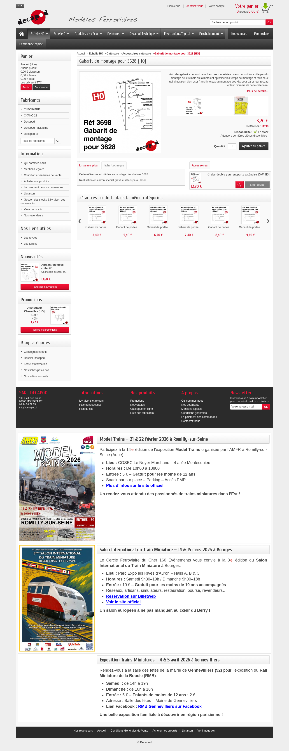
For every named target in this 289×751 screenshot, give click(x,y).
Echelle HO (39, 34)
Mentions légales (34, 169)
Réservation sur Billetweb (131, 596)
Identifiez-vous (194, 6)
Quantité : (220, 146)
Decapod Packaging (36, 127)
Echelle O (61, 34)
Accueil (81, 53)
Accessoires (200, 165)
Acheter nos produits (36, 181)
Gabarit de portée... (97, 227)
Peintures (115, 34)
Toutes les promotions (45, 329)
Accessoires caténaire (136, 53)
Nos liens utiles (36, 228)
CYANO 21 (30, 115)
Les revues (30, 237)
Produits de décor (88, 34)
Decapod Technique (144, 34)
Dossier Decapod (34, 358)
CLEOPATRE (32, 109)
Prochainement (211, 34)
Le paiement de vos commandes (43, 187)
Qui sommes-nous (35, 163)
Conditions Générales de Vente (42, 175)
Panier (27, 56)
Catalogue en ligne (141, 408)
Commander (41, 87)
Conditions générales (194, 413)
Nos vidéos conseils (36, 376)
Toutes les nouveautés (44, 286)
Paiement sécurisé (90, 404)
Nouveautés (239, 34)
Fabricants (30, 100)
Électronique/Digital (179, 34)
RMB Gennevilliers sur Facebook (170, 706)
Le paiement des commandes (199, 417)
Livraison (29, 193)
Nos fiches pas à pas (36, 370)
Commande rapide (31, 44)
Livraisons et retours (91, 400)
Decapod (29, 121)
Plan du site (86, 408)
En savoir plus (88, 165)
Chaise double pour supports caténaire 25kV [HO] (238, 174)
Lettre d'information (35, 364)
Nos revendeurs (33, 215)
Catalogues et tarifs (35, 351)
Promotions (262, 34)
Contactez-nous (190, 421)
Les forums (30, 243)
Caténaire (113, 53)
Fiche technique (114, 165)
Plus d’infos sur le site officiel (134, 485)
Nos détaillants (190, 404)
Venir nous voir (33, 209)
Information (32, 154)
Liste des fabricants (142, 413)
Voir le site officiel (123, 602)
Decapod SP (31, 133)
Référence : (253, 126)
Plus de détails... (257, 91)
